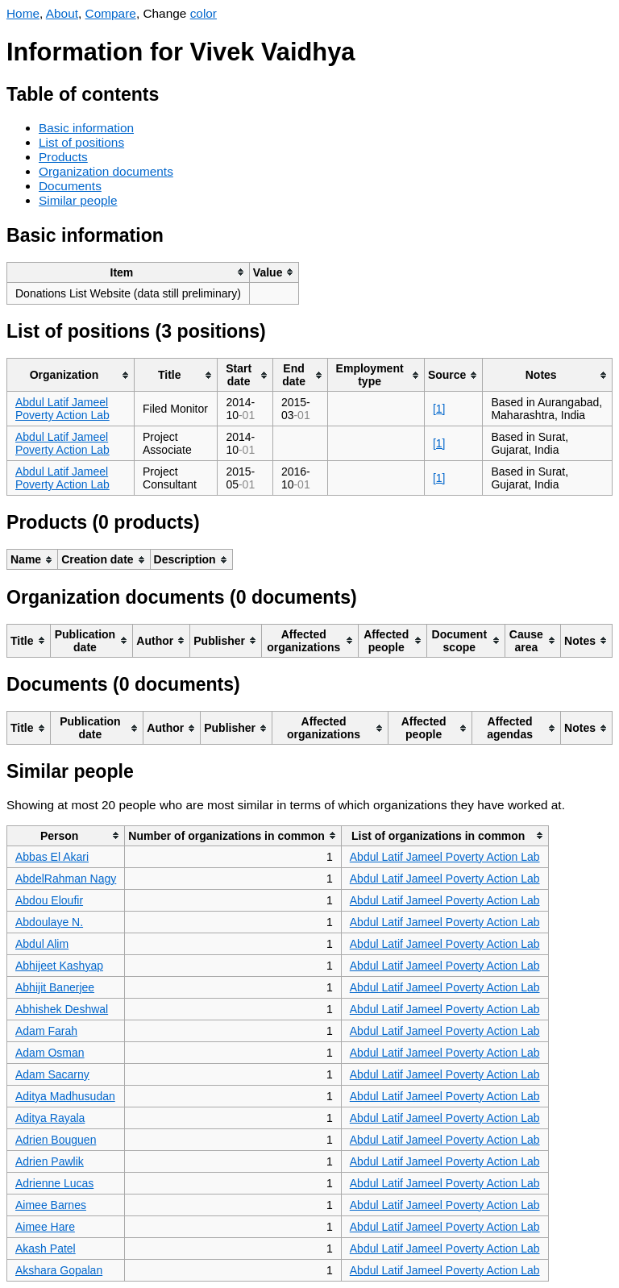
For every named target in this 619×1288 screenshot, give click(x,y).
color (203, 13)
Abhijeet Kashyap (59, 965)
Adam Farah (46, 1030)
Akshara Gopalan (58, 1270)
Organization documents (106, 171)
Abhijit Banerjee (54, 987)
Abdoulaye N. (49, 922)
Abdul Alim (42, 943)
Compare (110, 13)
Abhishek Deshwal (61, 1009)
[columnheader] (128, 272)
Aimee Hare (45, 1226)
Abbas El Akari (52, 856)
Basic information (86, 128)
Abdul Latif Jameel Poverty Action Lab (62, 409)
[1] (439, 408)
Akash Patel (45, 1248)
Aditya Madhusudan (65, 1096)
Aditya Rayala (50, 1117)
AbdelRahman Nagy (65, 878)
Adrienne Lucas (54, 1183)
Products (63, 157)
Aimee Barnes (50, 1205)
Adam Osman (50, 1052)
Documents (70, 186)
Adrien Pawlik (49, 1161)
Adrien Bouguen (55, 1139)
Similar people (78, 200)
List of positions (81, 142)
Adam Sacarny (52, 1074)
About (62, 13)
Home (22, 13)
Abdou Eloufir (49, 900)
